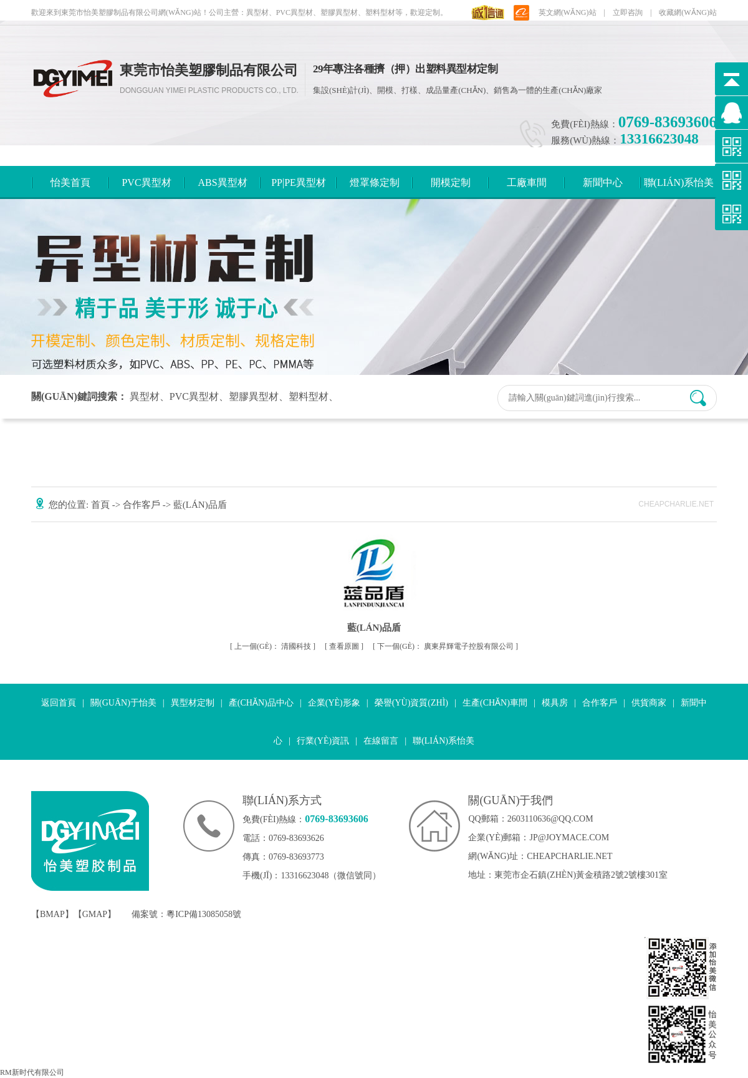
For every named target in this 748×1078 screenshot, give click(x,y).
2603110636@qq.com (550, 818)
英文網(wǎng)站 (568, 12)
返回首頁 (58, 702)
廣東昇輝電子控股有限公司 (446, 646)
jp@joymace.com (569, 837)
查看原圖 (345, 646)
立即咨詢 (628, 12)
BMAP (52, 914)
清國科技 (273, 646)
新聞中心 (603, 182)
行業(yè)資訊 (323, 740)
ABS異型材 (222, 182)
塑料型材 (308, 396)
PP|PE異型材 (298, 182)
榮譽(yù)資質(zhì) (411, 702)
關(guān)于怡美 (123, 702)
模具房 (555, 702)
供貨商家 (648, 702)
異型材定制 (192, 702)
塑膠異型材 (254, 396)
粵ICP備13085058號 (203, 914)
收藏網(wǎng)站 (688, 12)
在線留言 (380, 740)
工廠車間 (527, 182)
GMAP (94, 914)
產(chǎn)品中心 (261, 702)
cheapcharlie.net (569, 856)
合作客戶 (143, 505)
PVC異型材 (146, 182)
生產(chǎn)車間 (495, 702)
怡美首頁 (70, 182)
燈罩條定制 (375, 182)
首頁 (101, 505)
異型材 (145, 396)
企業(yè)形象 (334, 702)
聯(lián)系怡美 (679, 182)
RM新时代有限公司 (32, 1072)
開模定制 (451, 182)
